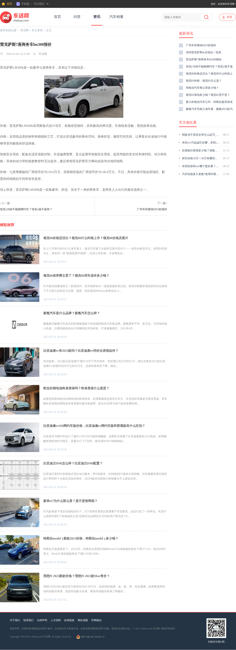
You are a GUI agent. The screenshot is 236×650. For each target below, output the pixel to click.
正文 (49, 30)
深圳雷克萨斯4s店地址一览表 (200, 52)
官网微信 (96, 620)
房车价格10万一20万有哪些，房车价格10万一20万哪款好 (199, 158)
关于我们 (15, 620)
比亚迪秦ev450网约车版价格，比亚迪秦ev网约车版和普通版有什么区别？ (94, 425)
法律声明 (42, 620)
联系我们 (28, 620)
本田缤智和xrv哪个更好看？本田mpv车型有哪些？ (199, 166)
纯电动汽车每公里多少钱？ (199, 87)
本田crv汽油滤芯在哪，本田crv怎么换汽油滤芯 (199, 143)
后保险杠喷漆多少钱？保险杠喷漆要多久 (199, 151)
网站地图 (83, 620)
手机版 (23, 4)
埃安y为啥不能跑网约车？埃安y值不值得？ (26, 209)
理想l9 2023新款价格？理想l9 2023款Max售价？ (76, 576)
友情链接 (69, 620)
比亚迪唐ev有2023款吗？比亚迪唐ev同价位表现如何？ (80, 350)
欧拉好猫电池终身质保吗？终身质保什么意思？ (76, 388)
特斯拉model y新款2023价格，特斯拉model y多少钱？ (80, 538)
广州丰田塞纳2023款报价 (152, 209)
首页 (7, 4)
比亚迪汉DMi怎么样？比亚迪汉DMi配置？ (73, 463)
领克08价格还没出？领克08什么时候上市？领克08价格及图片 (85, 238)
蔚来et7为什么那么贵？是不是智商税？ (70, 501)
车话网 (24, 30)
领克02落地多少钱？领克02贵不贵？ (204, 94)
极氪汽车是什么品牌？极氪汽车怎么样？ (71, 313)
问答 (77, 17)
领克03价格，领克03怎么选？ (200, 80)
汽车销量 (116, 17)
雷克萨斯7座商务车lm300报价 (200, 59)
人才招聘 (56, 620)
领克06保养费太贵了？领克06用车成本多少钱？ (76, 275)
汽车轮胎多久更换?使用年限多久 (199, 174)
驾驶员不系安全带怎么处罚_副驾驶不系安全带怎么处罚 (199, 135)
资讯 (96, 17)
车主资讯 (37, 30)
